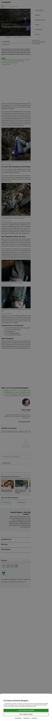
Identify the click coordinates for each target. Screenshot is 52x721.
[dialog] (26, 707)
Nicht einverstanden (26, 714)
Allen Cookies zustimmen (26, 710)
